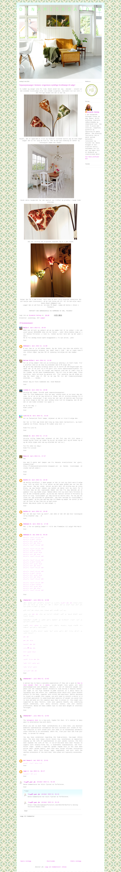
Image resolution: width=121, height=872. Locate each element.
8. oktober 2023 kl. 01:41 (43, 794)
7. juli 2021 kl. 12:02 (40, 678)
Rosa (25, 456)
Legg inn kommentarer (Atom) (56, 867)
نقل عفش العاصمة (29, 644)
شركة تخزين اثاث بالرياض (32, 541)
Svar (25, 340)
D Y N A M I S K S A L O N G (60, 9)
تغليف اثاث (34, 625)
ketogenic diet (32, 720)
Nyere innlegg (26, 861)
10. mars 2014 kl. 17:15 (38, 436)
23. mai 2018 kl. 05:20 (38, 535)
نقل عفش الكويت (66, 603)
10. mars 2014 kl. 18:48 (38, 480)
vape (25, 771)
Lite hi (26, 416)
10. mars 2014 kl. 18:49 (38, 511)
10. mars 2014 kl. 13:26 (38, 416)
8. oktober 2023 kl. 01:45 (43, 802)
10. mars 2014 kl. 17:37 (36, 456)
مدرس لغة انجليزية (30, 774)
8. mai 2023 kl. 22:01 (39, 760)
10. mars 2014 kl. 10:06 (38, 390)
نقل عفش (35, 614)
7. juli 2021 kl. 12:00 (40, 600)
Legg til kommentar (27, 816)
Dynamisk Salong (93, 112)
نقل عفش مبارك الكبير (31, 659)
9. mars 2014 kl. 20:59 (37, 328)
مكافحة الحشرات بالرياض (32, 539)
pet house (27, 760)
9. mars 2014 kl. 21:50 (42, 360)
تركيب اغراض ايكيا (30, 667)
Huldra (25, 480)
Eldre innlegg (76, 861)
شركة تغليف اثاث (29, 652)
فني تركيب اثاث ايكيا (31, 663)
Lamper (42, 318)
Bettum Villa (28, 360)
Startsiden (51, 861)
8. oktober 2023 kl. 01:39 (39, 782)
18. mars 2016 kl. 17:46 (38, 524)
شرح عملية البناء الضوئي (32, 763)
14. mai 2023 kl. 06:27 (36, 771)
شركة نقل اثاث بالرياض (31, 543)
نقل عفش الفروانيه (30, 670)
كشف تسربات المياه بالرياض (33, 537)
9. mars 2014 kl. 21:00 (38, 346)
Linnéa (25, 390)
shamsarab (27, 600)
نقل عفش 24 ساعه (29, 648)
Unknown (26, 346)
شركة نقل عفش (28, 640)
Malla (25, 328)
